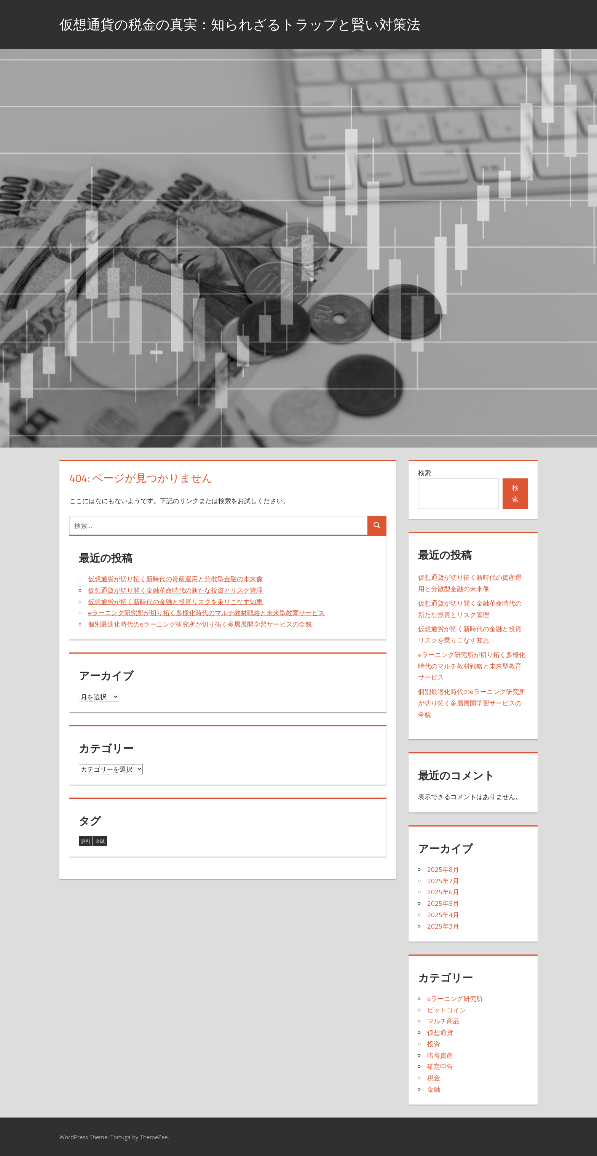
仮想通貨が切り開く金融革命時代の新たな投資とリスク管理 (175, 590)
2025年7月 (443, 880)
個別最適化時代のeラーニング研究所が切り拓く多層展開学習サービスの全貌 (200, 624)
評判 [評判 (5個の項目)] (85, 841)
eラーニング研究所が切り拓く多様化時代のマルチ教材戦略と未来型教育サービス (206, 612)
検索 (424, 472)
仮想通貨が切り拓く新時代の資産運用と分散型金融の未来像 (175, 578)
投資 (433, 1043)
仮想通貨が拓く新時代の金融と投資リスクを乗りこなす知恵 (175, 601)
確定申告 (440, 1066)
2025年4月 (443, 914)
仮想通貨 (440, 1032)
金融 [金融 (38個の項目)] (100, 841)
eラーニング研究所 (455, 998)
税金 (433, 1077)
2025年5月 (443, 903)
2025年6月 (443, 891)
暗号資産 (440, 1055)
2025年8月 (443, 869)
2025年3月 (443, 926)
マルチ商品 (443, 1021)
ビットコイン (446, 1010)
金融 (433, 1089)
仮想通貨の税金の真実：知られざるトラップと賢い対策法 (239, 24)
